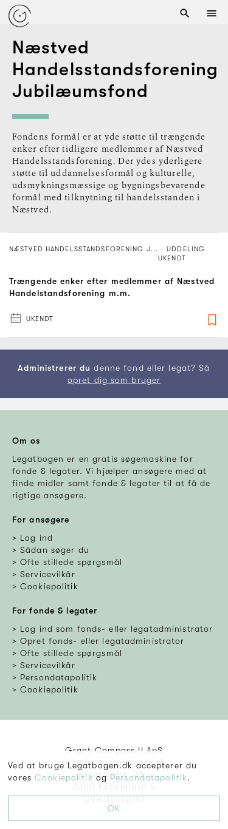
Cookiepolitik (64, 777)
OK (114, 808)
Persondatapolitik (148, 777)
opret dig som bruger (114, 380)
